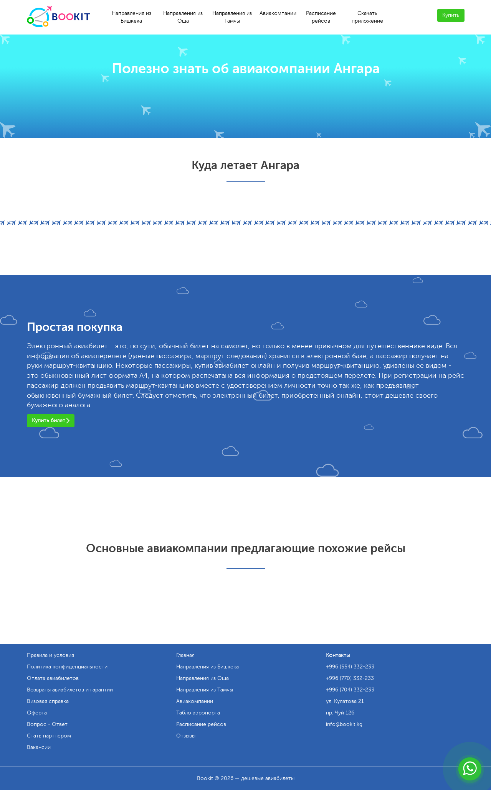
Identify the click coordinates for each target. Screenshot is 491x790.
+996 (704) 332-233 (350, 690)
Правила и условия (50, 655)
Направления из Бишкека (131, 17)
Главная (185, 655)
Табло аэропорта (198, 713)
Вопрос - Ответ (47, 724)
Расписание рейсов (321, 17)
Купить (451, 15)
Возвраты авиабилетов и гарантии (70, 690)
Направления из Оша (183, 17)
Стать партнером (49, 736)
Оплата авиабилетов (53, 678)
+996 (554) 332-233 (350, 667)
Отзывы (185, 736)
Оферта (37, 713)
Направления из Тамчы (232, 17)
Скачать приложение (367, 17)
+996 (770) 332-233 (350, 678)
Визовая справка (48, 701)
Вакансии (39, 747)
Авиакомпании (278, 13)
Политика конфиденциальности (67, 667)
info (344, 724)
